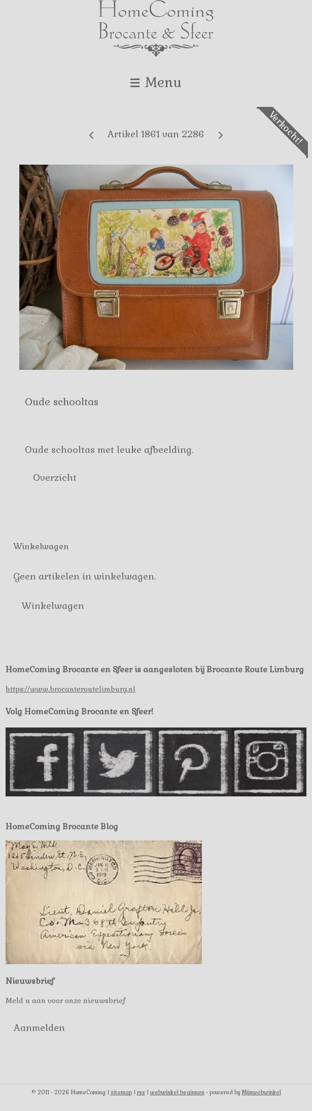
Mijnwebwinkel (261, 1092)
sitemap (121, 1092)
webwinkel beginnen (177, 1092)
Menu (156, 82)
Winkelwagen (52, 605)
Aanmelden (39, 1027)
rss (141, 1092)
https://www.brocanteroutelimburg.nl (70, 689)
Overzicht (55, 477)
